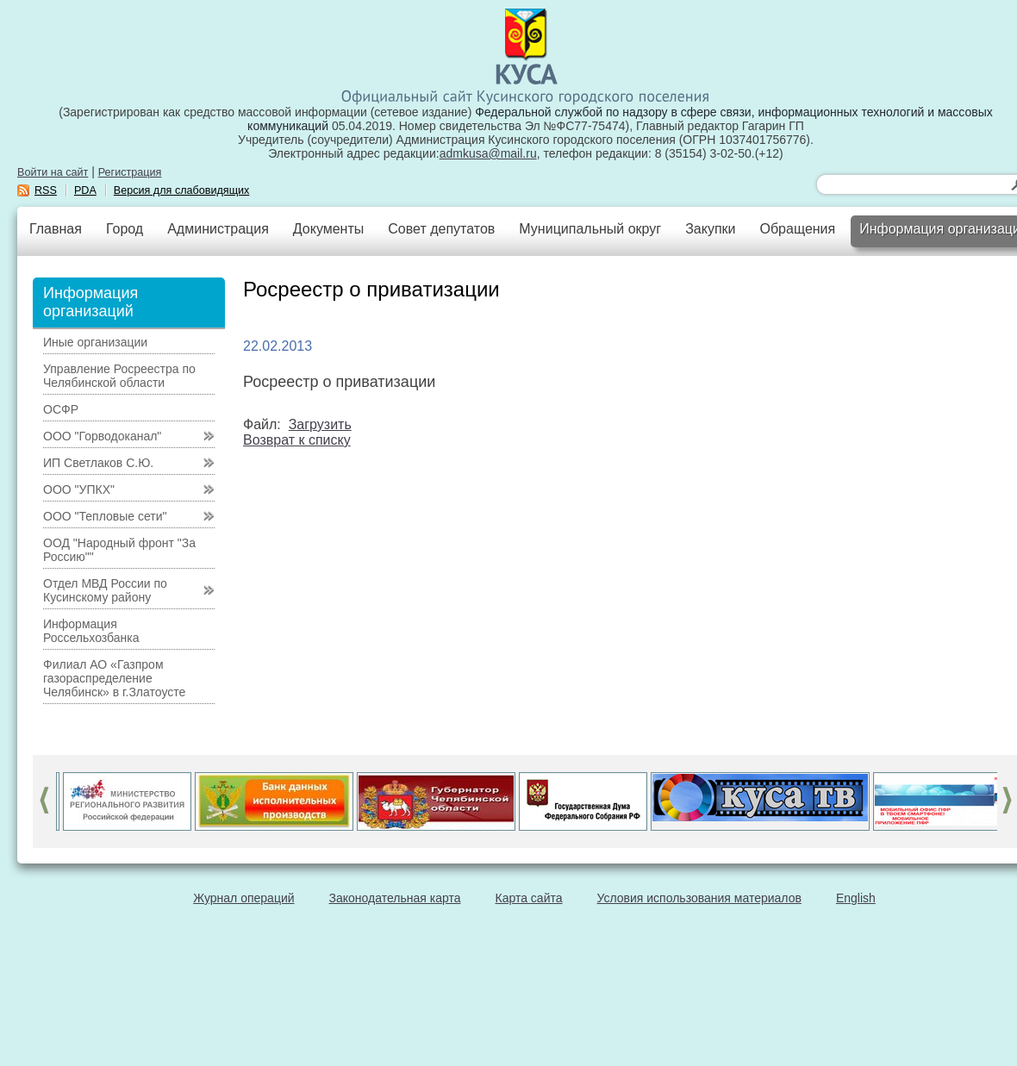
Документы (328, 228)
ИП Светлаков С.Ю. (98, 463)
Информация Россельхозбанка (91, 631)
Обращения (797, 228)
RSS (45, 190)
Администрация (218, 228)
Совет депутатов (441, 228)
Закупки (710, 228)
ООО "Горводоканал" (102, 436)
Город (124, 228)
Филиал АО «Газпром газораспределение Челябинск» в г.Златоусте (114, 678)
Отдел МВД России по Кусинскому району (105, 590)
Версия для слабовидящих (182, 190)
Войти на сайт (52, 172)
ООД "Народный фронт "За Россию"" (119, 550)
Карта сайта (529, 898)
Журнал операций (243, 898)
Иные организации (95, 342)
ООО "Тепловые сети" (104, 516)
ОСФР (60, 409)
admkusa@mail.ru (488, 153)
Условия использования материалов (699, 898)
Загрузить (320, 424)
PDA (85, 190)
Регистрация (130, 172)
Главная (55, 228)
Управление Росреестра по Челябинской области (119, 376)
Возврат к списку (297, 440)
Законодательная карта (395, 898)
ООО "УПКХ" (79, 489)
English (856, 898)
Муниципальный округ (590, 228)
